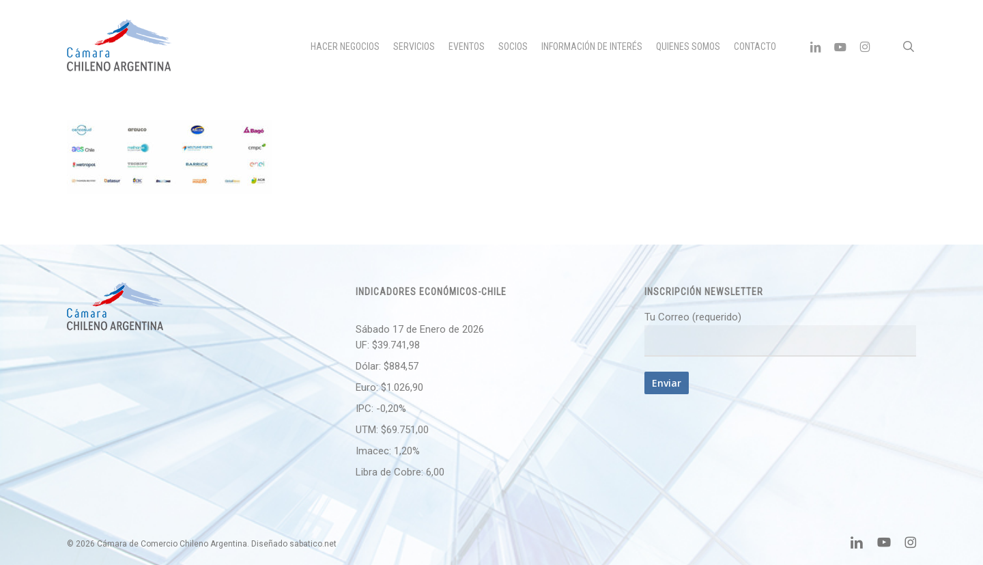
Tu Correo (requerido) (780, 334)
